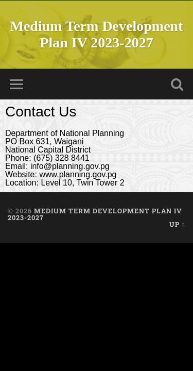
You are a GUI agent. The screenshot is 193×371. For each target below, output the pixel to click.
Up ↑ (177, 224)
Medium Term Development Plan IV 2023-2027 (96, 34)
